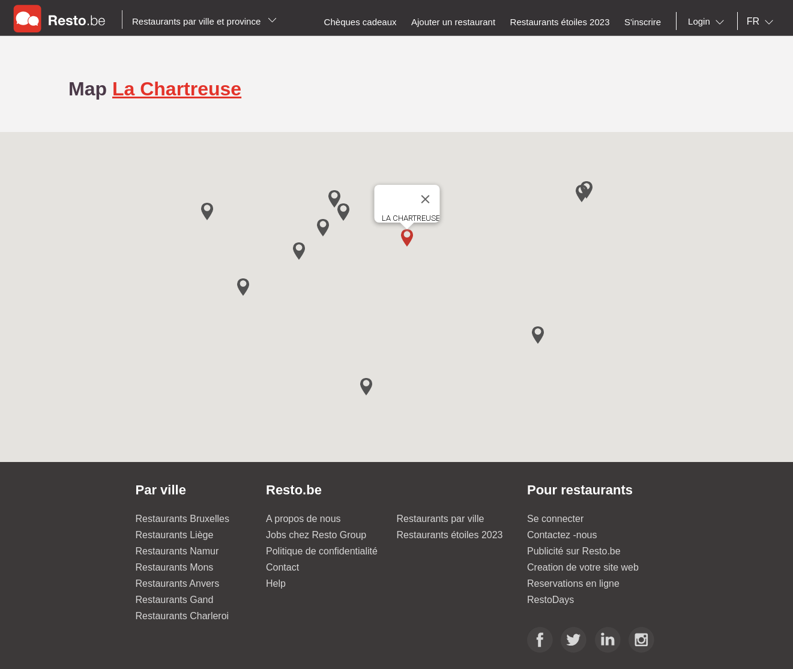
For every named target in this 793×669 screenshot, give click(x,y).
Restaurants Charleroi (182, 616)
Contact (282, 567)
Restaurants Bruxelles (183, 519)
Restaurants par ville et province (204, 21)
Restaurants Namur (177, 551)
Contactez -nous (562, 535)
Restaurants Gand (175, 600)
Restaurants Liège (175, 535)
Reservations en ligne (573, 583)
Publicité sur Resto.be (574, 551)
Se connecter (555, 519)
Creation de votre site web (583, 567)
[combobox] (708, 22)
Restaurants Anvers (178, 583)
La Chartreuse (176, 89)
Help (276, 583)
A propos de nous (303, 519)
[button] (407, 238)
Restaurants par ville (440, 519)
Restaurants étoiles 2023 (450, 535)
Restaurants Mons (175, 567)
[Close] (425, 199)
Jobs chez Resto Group (316, 535)
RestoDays (550, 600)
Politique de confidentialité (322, 551)
